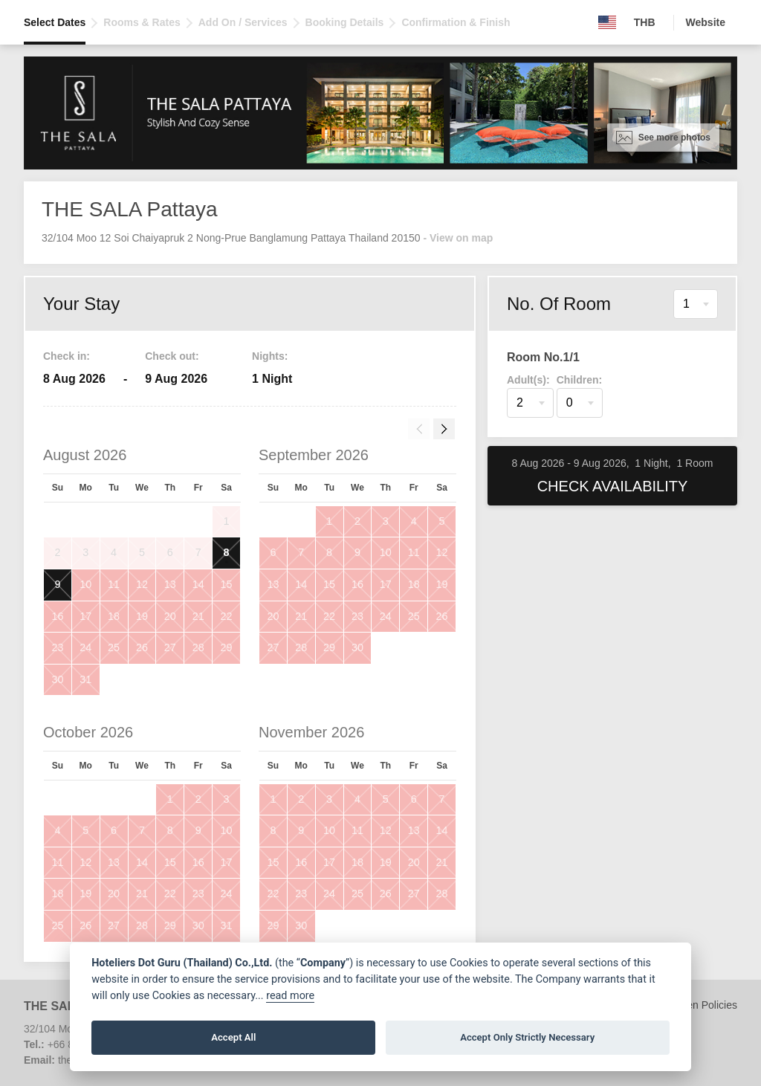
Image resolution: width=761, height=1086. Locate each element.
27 (170, 647)
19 (142, 616)
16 (57, 616)
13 (170, 584)
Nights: (270, 356)
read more (290, 995)
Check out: (171, 356)
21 (198, 616)
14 (198, 584)
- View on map (458, 238)
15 (227, 584)
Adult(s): (528, 380)
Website (705, 22)
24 (85, 647)
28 (198, 647)
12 (142, 584)
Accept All (233, 1037)
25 (114, 647)
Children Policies (698, 1005)
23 (57, 647)
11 (114, 584)
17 (85, 616)
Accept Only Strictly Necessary (527, 1037)
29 (227, 647)
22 (227, 616)
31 (85, 679)
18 (114, 616)
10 (85, 584)
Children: (579, 380)
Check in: (66, 356)
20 (170, 616)
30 (57, 679)
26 (142, 647)
